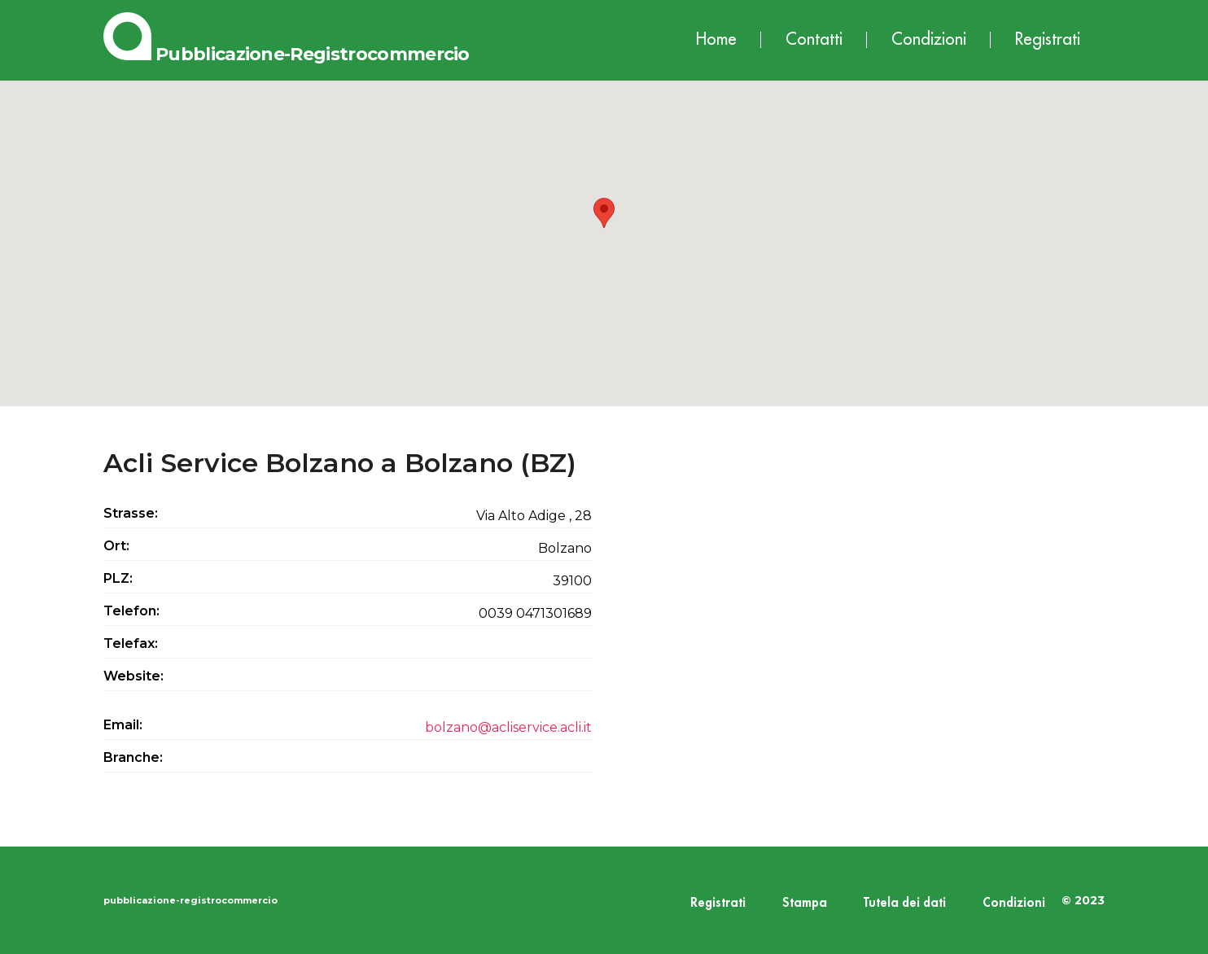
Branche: (133, 757)
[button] (604, 228)
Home (716, 39)
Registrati (1047, 39)
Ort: (116, 546)
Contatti (814, 39)
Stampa (804, 903)
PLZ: (118, 578)
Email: (122, 725)
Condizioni (928, 39)
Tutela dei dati (905, 903)
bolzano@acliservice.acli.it (508, 727)
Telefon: (131, 611)
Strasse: (130, 513)
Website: (133, 676)
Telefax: (130, 643)
